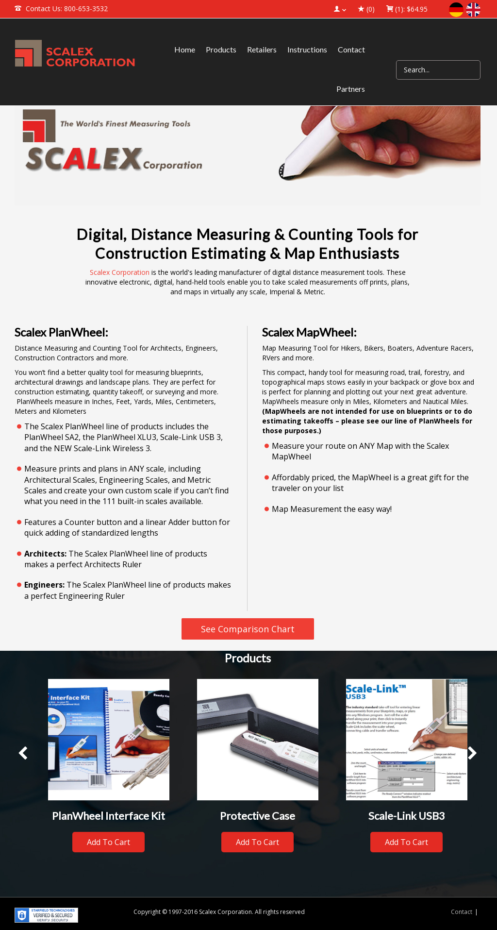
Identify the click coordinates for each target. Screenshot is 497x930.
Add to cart (108, 842)
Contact (461, 912)
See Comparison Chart (248, 629)
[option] (108, 770)
